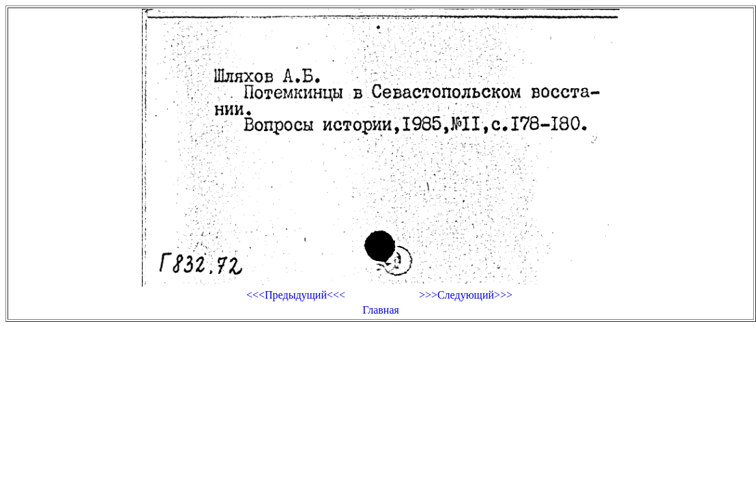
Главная (380, 310)
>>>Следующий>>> (465, 295)
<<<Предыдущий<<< (295, 295)
